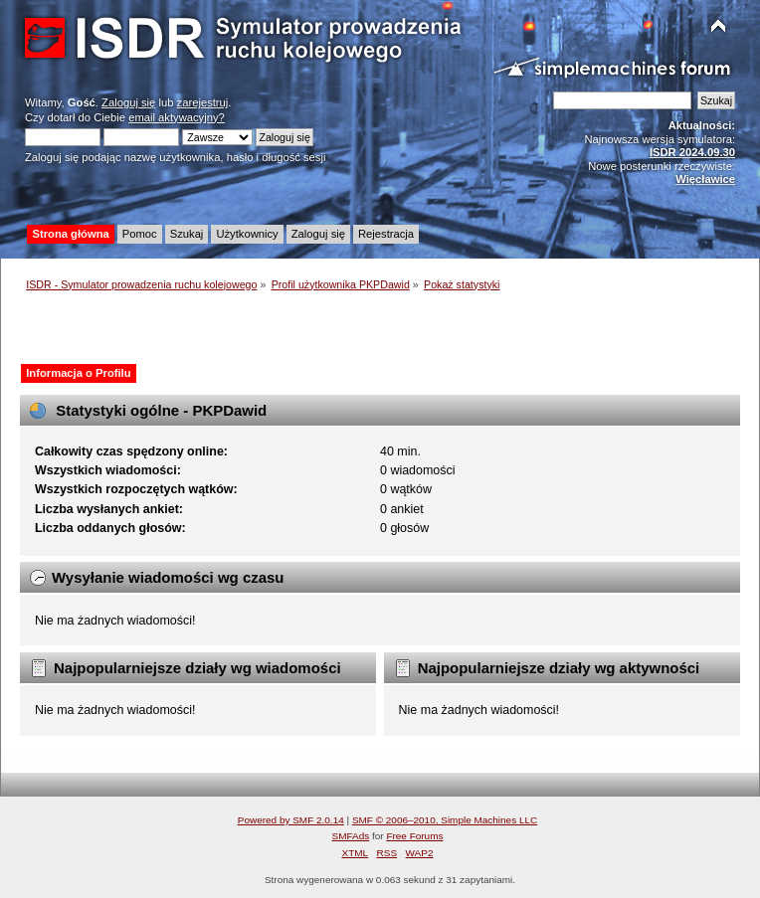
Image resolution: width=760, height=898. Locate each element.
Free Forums (414, 835)
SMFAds (351, 835)
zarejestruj (203, 102)
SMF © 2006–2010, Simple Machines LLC (444, 819)
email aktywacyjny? (176, 117)
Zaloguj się (128, 102)
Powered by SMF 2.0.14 (291, 819)
